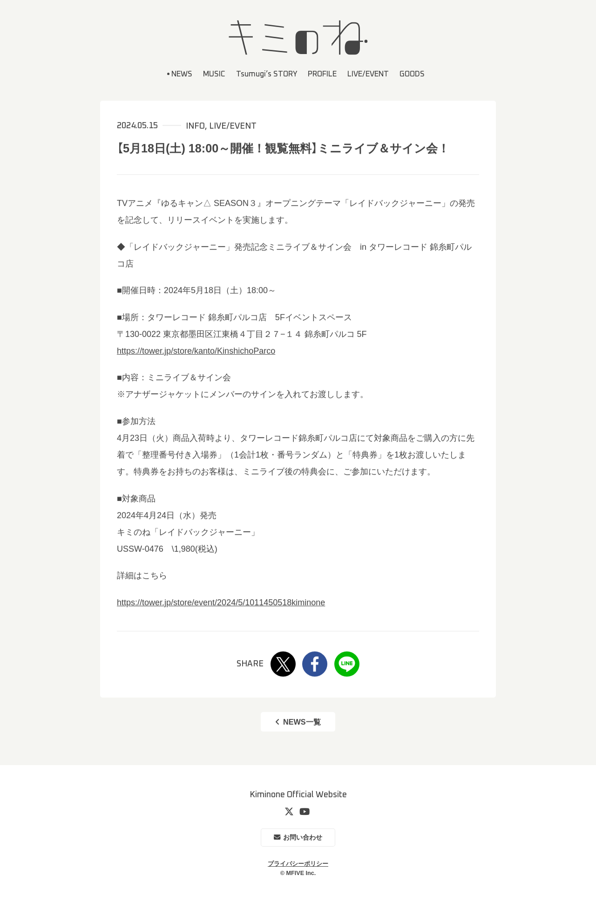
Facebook (314, 664)
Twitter (283, 664)
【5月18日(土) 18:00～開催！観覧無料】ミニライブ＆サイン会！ (283, 148)
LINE (346, 664)
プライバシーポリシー (298, 864)
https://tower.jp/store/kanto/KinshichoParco (196, 351)
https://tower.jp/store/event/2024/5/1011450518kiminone (221, 602)
